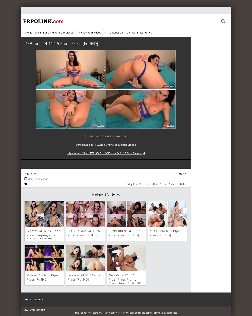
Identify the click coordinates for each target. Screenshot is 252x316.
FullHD (153, 184)
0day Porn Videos (38, 179)
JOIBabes (182, 184)
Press (162, 184)
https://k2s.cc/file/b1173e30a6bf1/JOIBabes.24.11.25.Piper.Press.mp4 (106, 153)
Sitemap (39, 299)
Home (43, 21)
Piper (171, 184)
